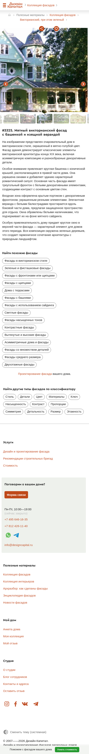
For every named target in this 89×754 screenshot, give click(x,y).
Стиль (9, 396)
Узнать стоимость (67, 749)
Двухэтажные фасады (19, 364)
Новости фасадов (15, 602)
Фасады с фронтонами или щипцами (29, 275)
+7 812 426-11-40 (16, 526)
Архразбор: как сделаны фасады (25, 588)
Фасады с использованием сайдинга (29, 305)
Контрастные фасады (19, 327)
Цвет (39, 396)
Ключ (74, 396)
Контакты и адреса (16, 684)
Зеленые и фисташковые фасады (27, 268)
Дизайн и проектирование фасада (26, 451)
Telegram (36, 704)
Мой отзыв (10, 643)
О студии (9, 669)
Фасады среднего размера (22, 357)
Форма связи (16, 494)
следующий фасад (83, 84)
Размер (56, 411)
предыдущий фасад (6, 84)
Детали (25, 396)
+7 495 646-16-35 (16, 519)
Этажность (74, 411)
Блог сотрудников (15, 676)
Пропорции (58, 404)
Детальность (35, 411)
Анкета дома (11, 629)
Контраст (38, 404)
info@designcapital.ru (18, 545)
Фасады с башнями (17, 297)
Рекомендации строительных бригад (28, 458)
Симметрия (13, 411)
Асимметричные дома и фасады (26, 342)
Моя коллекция (13, 636)
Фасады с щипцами (17, 283)
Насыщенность (15, 404)
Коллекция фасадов (41, 5)
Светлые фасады (16, 312)
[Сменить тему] (24, 732)
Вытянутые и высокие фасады (25, 334)
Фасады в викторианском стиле (25, 260)
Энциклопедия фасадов (19, 595)
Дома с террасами (16, 290)
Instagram (7, 704)
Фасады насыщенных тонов (23, 320)
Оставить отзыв (14, 691)
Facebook (16, 704)
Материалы (56, 396)
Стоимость (10, 465)
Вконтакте (25, 704)
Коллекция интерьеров (18, 581)
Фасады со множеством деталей (26, 349)
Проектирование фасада (35, 373)
